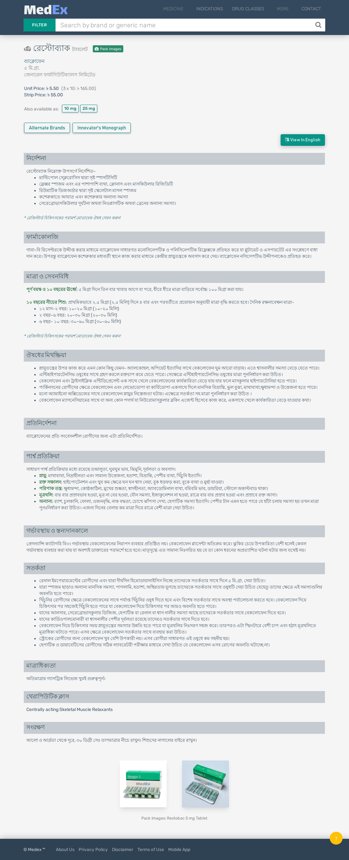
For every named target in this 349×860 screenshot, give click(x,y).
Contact (311, 9)
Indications (216, 9)
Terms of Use (150, 849)
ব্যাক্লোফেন (34, 61)
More (286, 9)
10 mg (70, 108)
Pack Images (108, 49)
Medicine (184, 9)
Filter (39, 24)
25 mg (89, 108)
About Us (65, 849)
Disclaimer (122, 849)
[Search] (319, 25)
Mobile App (179, 849)
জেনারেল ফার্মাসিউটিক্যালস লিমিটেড (59, 75)
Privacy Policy (93, 849)
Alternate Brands (47, 128)
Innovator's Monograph (101, 128)
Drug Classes (255, 9)
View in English (302, 139)
